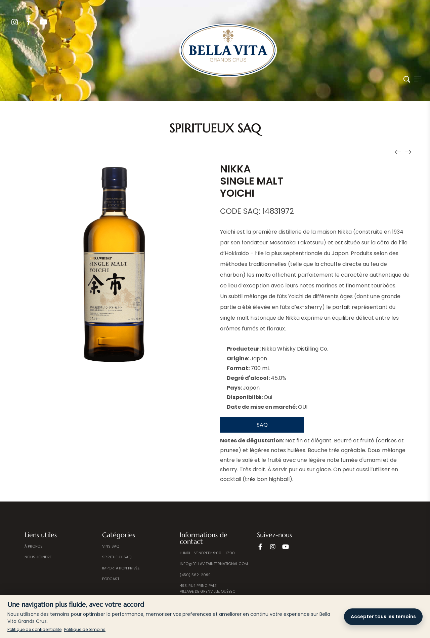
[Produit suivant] (408, 151)
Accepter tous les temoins (383, 616)
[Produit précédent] (398, 151)
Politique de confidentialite (34, 629)
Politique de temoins (84, 629)
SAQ (262, 425)
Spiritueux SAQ (215, 128)
